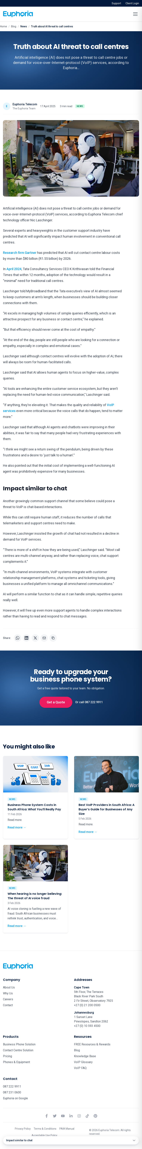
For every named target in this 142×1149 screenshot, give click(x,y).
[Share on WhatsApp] (17, 638)
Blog (13, 26)
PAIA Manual (66, 1128)
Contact (8, 1005)
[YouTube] (63, 1116)
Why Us (8, 993)
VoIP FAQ (80, 1068)
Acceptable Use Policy (44, 1135)
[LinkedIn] (71, 1116)
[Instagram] (79, 1116)
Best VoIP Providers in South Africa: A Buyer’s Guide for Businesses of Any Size (106, 809)
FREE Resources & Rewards (92, 1044)
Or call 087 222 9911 (89, 702)
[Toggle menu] (135, 14)
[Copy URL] (53, 638)
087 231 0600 (12, 1092)
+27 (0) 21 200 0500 (87, 1005)
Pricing (7, 1056)
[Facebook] (46, 1116)
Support (116, 3)
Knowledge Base (85, 1056)
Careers (8, 999)
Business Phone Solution (19, 1044)
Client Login (132, 3)
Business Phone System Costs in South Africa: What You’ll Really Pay (34, 807)
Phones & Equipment (16, 1062)
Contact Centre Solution (18, 1050)
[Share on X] (35, 638)
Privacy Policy (23, 1128)
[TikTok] (87, 1116)
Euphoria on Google (15, 1098)
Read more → (17, 827)
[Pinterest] (95, 1116)
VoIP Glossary (83, 1062)
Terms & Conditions (45, 1128)
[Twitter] (55, 1116)
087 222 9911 (12, 1086)
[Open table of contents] (71, 1140)
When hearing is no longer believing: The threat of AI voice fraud (35, 896)
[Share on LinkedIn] (26, 638)
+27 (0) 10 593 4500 (87, 1026)
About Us (9, 987)
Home (3, 26)
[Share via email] (44, 638)
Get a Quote (56, 702)
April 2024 (13, 269)
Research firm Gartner (19, 253)
